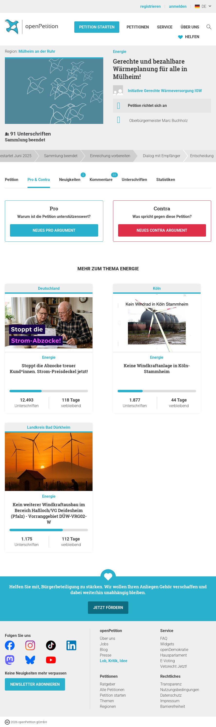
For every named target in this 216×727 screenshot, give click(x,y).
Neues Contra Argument (162, 230)
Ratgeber (107, 684)
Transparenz (171, 684)
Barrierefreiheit (172, 706)
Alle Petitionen (112, 689)
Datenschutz (171, 695)
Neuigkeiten (69, 177)
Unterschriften (134, 179)
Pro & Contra (39, 179)
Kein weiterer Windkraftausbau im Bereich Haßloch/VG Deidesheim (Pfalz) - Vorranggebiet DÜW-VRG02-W (49, 513)
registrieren (150, 6)
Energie (119, 51)
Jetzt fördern (108, 607)
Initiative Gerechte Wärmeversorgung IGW (165, 90)
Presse (105, 655)
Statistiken (165, 179)
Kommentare (101, 177)
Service (164, 27)
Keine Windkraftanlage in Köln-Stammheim (157, 368)
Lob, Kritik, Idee (113, 661)
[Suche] (209, 26)
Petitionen (138, 27)
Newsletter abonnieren (35, 684)
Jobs (104, 644)
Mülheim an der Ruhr (37, 51)
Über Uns (190, 27)
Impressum (169, 701)
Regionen (108, 706)
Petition (11, 179)
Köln (157, 288)
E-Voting (167, 661)
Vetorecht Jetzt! (173, 666)
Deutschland (49, 288)
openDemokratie (174, 649)
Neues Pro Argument (54, 230)
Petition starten (96, 27)
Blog (104, 649)
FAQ (163, 638)
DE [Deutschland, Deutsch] (200, 6)
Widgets (167, 644)
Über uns (107, 638)
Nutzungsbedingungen (179, 689)
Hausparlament (173, 655)
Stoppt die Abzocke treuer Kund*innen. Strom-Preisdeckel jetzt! (49, 368)
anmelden (178, 6)
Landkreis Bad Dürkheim (48, 427)
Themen (107, 701)
